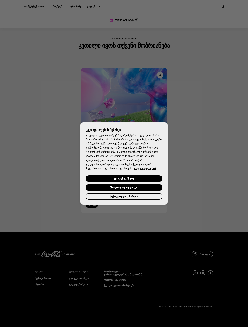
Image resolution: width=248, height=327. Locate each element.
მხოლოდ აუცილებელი (124, 187)
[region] (124, 163)
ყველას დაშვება (124, 178)
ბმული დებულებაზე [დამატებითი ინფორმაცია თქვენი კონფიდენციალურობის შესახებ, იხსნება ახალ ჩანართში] (145, 168)
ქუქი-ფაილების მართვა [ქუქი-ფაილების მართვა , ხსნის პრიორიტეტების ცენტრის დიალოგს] (124, 196)
